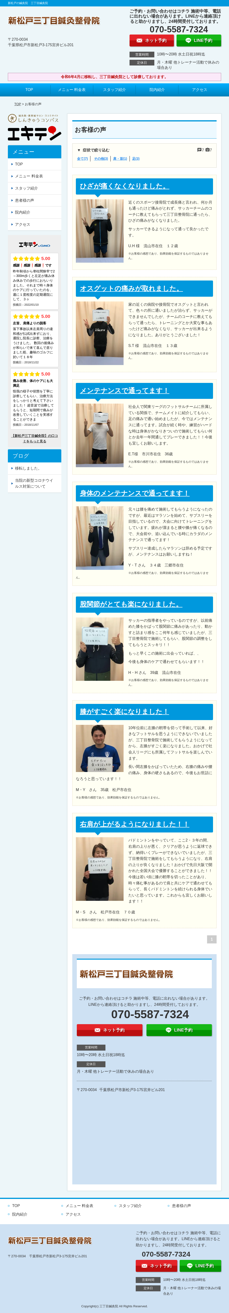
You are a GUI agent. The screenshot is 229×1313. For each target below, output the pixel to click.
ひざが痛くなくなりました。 (124, 186)
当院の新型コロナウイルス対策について (34, 483)
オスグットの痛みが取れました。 (131, 288)
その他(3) (101, 158)
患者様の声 (24, 200)
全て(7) (82, 158)
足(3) (136, 158)
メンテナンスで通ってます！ (124, 390)
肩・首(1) (120, 158)
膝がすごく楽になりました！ (124, 711)
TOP (29, 90)
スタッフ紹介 (114, 90)
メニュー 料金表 (72, 90)
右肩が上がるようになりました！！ (134, 824)
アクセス (199, 90)
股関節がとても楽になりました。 (131, 604)
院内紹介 (157, 90)
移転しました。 (28, 468)
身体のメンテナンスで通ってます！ (135, 493)
